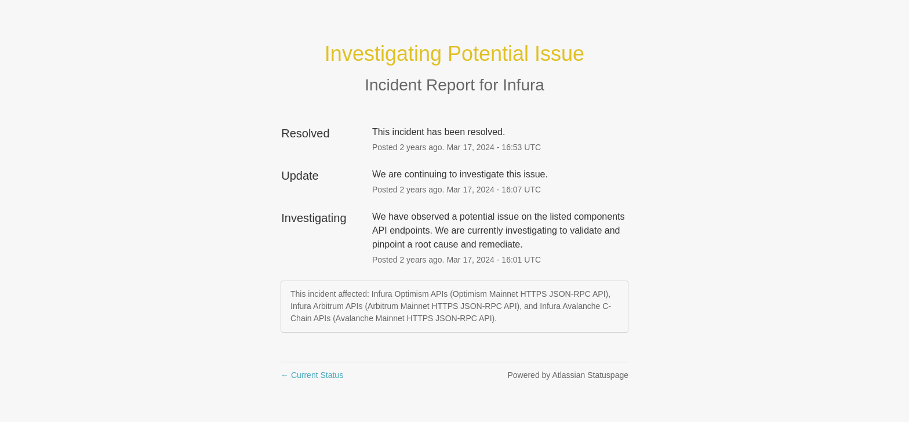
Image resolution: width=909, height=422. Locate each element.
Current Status (312, 375)
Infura (523, 85)
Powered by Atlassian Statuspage (567, 375)
